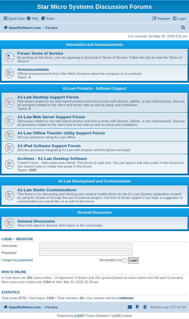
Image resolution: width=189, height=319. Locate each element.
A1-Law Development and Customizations (94, 181)
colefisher (126, 298)
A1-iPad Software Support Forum (48, 146)
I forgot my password (17, 260)
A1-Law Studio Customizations (46, 190)
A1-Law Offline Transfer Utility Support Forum (61, 133)
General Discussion (94, 212)
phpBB (78, 315)
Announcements (33, 69)
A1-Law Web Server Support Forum (51, 117)
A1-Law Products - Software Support (95, 88)
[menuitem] (32, 18)
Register (24, 239)
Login (7, 239)
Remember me (113, 260)
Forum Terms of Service (40, 53)
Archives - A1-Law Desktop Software (52, 158)
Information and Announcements (94, 45)
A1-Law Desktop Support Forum (48, 97)
